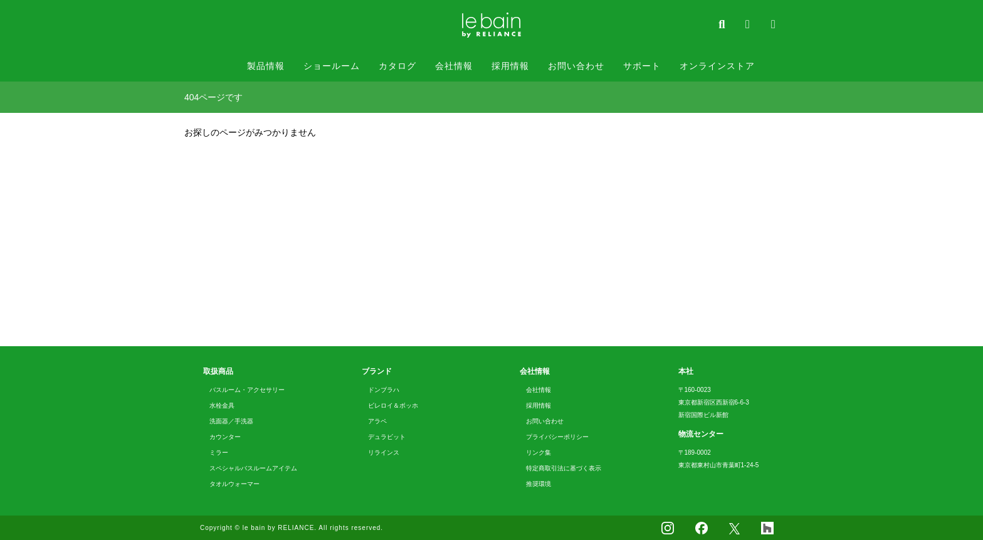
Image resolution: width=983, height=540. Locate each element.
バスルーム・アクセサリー (247, 389)
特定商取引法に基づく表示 (563, 468)
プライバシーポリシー (557, 436)
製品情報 (266, 66)
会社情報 (454, 66)
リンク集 (538, 452)
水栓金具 (221, 405)
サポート (642, 66)
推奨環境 (538, 483)
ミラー (218, 452)
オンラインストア (717, 66)
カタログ (397, 66)
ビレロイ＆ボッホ (393, 405)
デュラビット (387, 436)
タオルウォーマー (234, 483)
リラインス (383, 452)
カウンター (225, 436)
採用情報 (510, 66)
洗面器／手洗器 (231, 421)
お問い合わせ (576, 66)
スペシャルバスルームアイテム (253, 468)
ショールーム (331, 66)
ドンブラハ (383, 389)
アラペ (377, 421)
